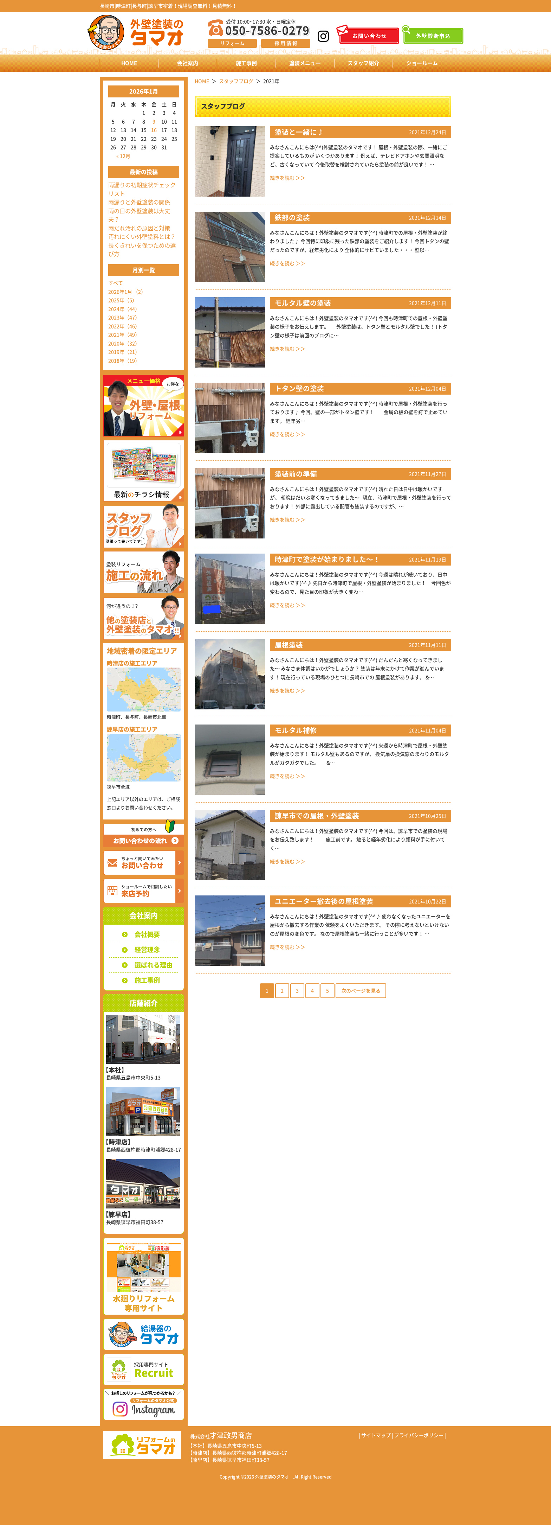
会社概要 (147, 934)
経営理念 (147, 949)
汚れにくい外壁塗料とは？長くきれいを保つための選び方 (142, 245)
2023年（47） (124, 317)
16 (154, 130)
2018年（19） (124, 360)
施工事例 (246, 63)
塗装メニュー (305, 63)
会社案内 (187, 63)
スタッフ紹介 (363, 63)
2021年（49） (124, 334)
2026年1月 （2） (127, 291)
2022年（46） (124, 326)
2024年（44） (124, 309)
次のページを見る (361, 990)
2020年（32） (124, 343)
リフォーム (232, 43)
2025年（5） (122, 300)
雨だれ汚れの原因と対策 (139, 228)
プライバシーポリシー (418, 1435)
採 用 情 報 (285, 43)
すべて (115, 283)
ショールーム (422, 63)
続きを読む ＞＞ (287, 178)
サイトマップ (376, 1435)
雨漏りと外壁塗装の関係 (139, 202)
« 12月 (123, 156)
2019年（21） (124, 352)
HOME (129, 63)
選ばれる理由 (154, 965)
